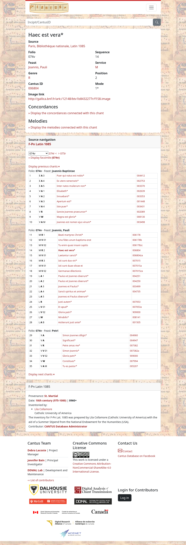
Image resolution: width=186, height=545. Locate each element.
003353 (141, 196)
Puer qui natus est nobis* (70, 175)
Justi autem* (65, 301)
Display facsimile (44, 157)
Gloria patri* (65, 312)
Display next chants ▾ (42, 374)
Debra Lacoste (37, 450)
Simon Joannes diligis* (75, 335)
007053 (136, 301)
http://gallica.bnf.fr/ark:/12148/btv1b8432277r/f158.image (69, 99)
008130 (141, 216)
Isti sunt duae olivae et (70, 265)
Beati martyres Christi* (70, 234)
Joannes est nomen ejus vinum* (74, 222)
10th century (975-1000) (51, 400)
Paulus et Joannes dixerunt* (73, 276)
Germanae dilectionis (69, 271)
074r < (53, 153)
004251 (136, 276)
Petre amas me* (71, 345)
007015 (136, 260)
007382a (134, 350)
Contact (125, 451)
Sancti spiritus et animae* (72, 291)
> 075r (62, 153)
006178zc (138, 245)
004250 (136, 281)
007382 (134, 345)
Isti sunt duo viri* (67, 260)
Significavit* (69, 340)
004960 (134, 335)
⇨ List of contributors (41, 480)
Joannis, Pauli (37, 67)
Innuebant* (63, 196)
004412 (141, 175)
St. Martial (51, 396)
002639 (141, 191)
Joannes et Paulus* (68, 286)
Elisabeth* (62, 191)
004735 (136, 291)
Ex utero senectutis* (68, 180)
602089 (141, 211)
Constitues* (69, 361)
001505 (136, 322)
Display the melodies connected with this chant (64, 127)
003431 (141, 206)
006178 (136, 234)
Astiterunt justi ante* (69, 322)
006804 (33, 88)
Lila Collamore (43, 409)
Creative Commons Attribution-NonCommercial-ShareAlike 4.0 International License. (92, 467)
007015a (137, 265)
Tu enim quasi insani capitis (73, 245)
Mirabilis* (63, 317)
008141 (136, 317)
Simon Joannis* (71, 350)
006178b (137, 240)
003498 (141, 222)
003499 (136, 286)
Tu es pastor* (70, 366)
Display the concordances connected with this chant (67, 113)
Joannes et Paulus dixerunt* (73, 296)
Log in (124, 498)
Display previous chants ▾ (44, 166)
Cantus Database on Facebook (136, 456)
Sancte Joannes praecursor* (72, 211)
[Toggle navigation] (151, 7)
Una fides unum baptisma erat (74, 240)
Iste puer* (62, 206)
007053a (137, 307)
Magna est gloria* (66, 216)
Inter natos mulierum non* (71, 186)
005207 (134, 366)
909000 (136, 312)
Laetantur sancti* (67, 255)
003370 (141, 186)
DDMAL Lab (35, 470)
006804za (138, 255)
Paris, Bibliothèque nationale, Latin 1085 (56, 46)
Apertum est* (64, 201)
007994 (134, 361)
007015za (138, 271)
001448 (141, 201)
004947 (134, 340)
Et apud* (63, 307)
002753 (141, 180)
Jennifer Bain (36, 460)
